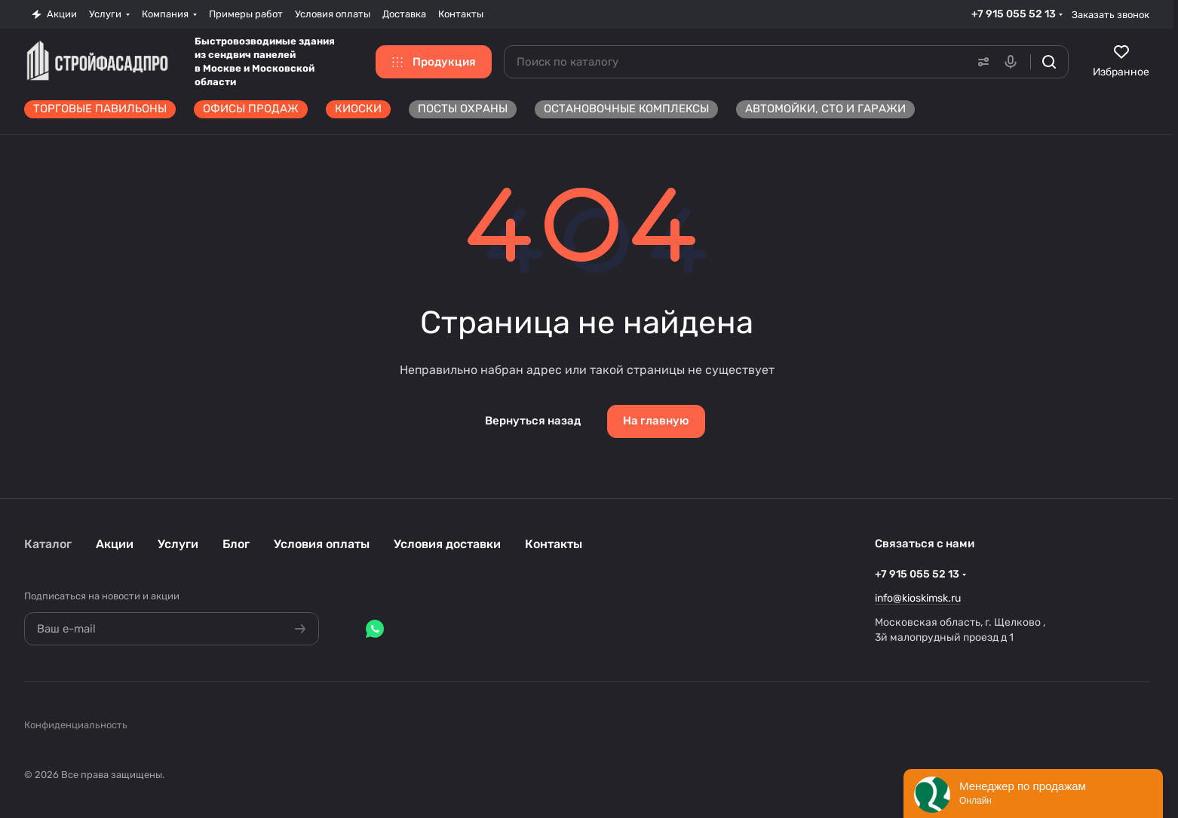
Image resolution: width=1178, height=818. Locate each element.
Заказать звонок (1110, 14)
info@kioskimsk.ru (918, 598)
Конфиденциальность (75, 725)
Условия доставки (447, 544)
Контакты (553, 544)
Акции (114, 544)
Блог (236, 544)
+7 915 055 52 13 (1013, 14)
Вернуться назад (533, 420)
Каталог (48, 544)
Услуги (178, 544)
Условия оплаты (322, 544)
